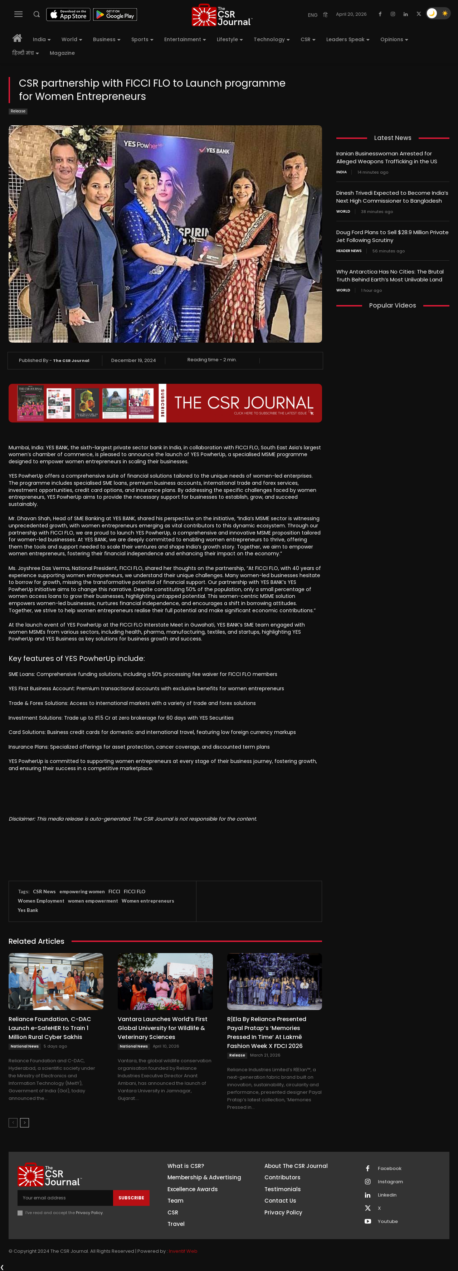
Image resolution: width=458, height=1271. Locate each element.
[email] (65, 1198)
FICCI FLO (134, 891)
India (341, 171)
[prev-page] (13, 1122)
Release (18, 111)
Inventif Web (183, 1251)
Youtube (388, 1221)
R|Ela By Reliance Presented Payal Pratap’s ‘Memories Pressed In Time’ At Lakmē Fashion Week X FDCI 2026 (266, 1032)
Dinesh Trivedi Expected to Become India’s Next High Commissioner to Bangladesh (392, 195)
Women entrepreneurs (148, 901)
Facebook (389, 1168)
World (343, 210)
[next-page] (24, 1122)
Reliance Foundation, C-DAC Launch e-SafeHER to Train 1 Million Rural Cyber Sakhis (50, 1028)
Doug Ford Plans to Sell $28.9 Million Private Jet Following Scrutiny (392, 234)
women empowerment (93, 901)
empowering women (82, 891)
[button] (36, 14)
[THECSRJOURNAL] (222, 15)
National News (25, 1046)
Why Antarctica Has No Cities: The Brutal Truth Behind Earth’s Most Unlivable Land (390, 273)
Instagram (390, 1182)
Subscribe (131, 1198)
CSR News (44, 891)
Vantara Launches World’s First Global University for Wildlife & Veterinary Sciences (163, 1028)
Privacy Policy (89, 1213)
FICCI (114, 891)
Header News (349, 248)
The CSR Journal (71, 360)
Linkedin (387, 1195)
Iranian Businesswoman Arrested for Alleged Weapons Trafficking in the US (386, 157)
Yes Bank (28, 910)
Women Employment (41, 901)
